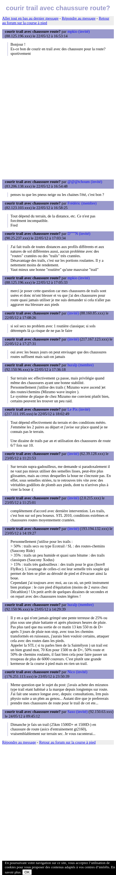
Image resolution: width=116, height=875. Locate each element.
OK (27, 872)
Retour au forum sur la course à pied (67, 742)
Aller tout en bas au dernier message (30, 18)
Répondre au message (78, 18)
